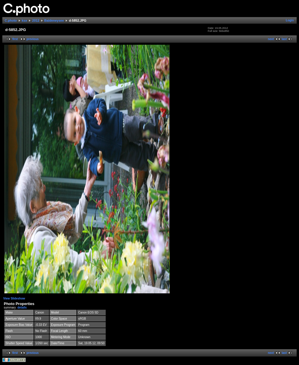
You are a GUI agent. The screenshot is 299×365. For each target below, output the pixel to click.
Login (290, 20)
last (284, 39)
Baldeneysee (54, 20)
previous (33, 39)
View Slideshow (14, 298)
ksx (24, 20)
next (271, 39)
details (22, 307)
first (15, 39)
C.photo (11, 20)
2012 (35, 20)
